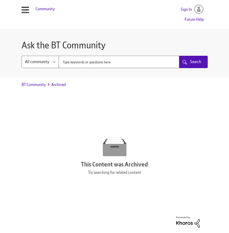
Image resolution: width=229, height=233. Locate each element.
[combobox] (133, 62)
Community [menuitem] (45, 9)
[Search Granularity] (40, 62)
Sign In (186, 9)
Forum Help (194, 19)
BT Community (34, 84)
